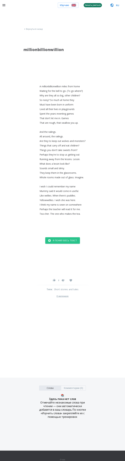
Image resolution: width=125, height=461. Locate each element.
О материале (62, 296)
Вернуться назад (33, 29)
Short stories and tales (66, 289)
